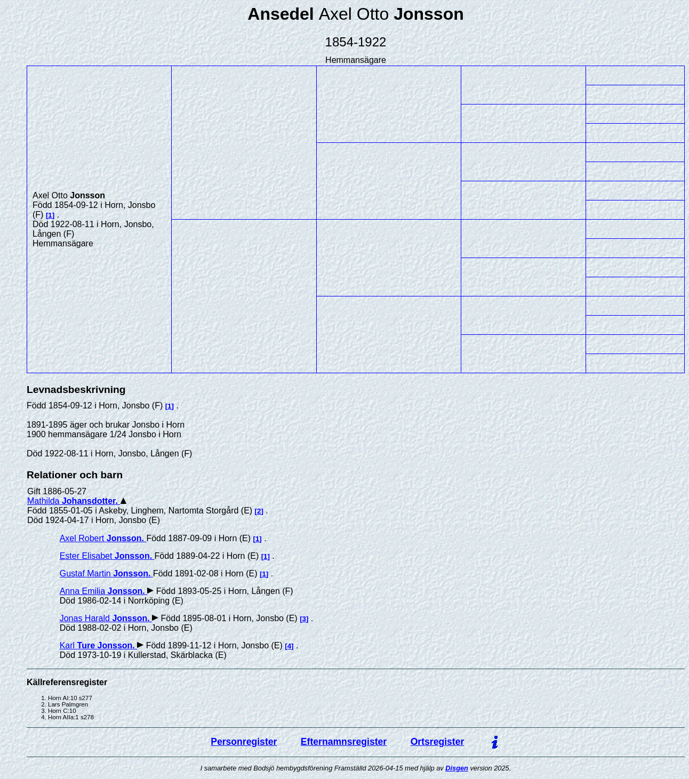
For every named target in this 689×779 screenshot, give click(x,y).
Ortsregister (437, 741)
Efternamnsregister (344, 741)
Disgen (456, 768)
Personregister (244, 741)
